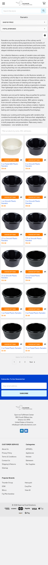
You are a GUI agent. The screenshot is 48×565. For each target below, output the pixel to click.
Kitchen (28, 457)
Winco (4, 490)
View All (27, 490)
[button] (44, 35)
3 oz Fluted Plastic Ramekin (35, 313)
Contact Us (6, 460)
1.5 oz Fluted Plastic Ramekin (35, 348)
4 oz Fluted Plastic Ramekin (11, 313)
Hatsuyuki (28, 483)
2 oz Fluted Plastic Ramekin (11, 348)
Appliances (30, 453)
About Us (5, 449)
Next (33, 362)
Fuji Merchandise (8, 494)
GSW (3, 486)
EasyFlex (28, 486)
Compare (21, 160)
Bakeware (29, 460)
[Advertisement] (24, 540)
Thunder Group (7, 483)
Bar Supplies (30, 464)
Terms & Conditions (9, 457)
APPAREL (29, 449)
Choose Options (10, 160)
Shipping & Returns (9, 464)
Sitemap (5, 468)
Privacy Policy (7, 453)
